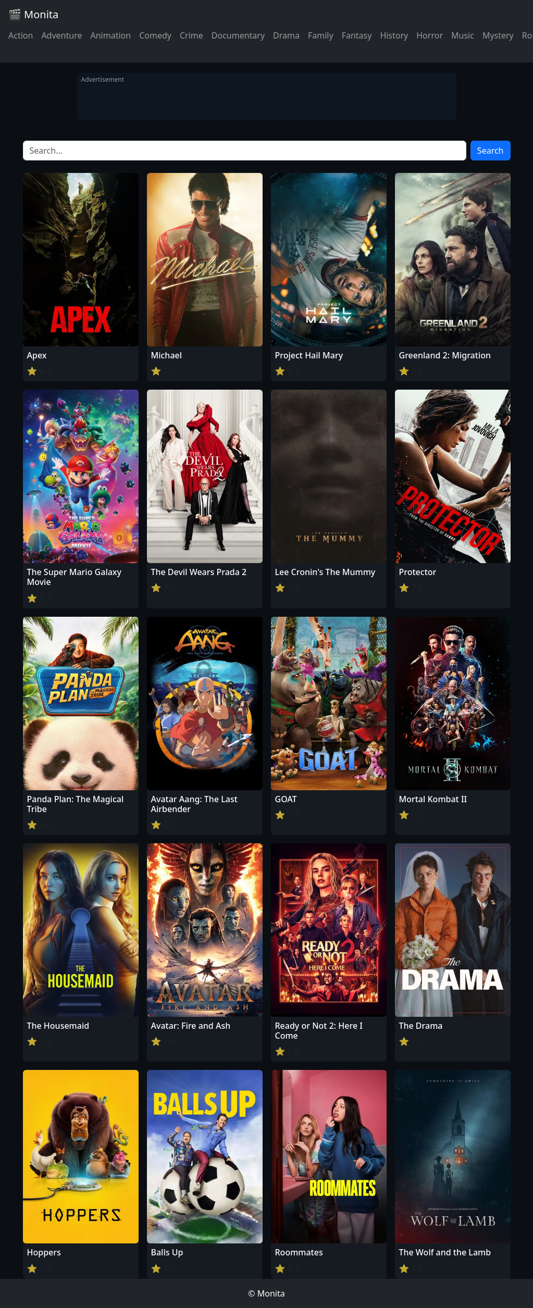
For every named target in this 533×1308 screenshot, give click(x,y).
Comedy (155, 35)
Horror (429, 35)
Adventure (61, 35)
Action (20, 35)
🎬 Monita (33, 14)
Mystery (498, 35)
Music (462, 35)
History (394, 35)
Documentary (238, 35)
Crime (191, 35)
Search (490, 150)
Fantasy (357, 35)
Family (320, 35)
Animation (110, 35)
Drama (286, 35)
